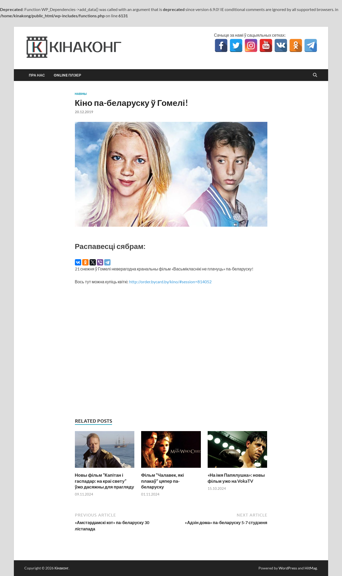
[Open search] (315, 75)
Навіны (81, 94)
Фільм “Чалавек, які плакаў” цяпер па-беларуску (162, 480)
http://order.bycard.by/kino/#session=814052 (170, 281)
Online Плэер (67, 75)
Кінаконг (61, 568)
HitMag (311, 568)
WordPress (288, 568)
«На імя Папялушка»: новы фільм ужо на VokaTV (236, 477)
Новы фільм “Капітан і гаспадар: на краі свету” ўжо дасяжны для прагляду (104, 480)
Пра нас (37, 75)
